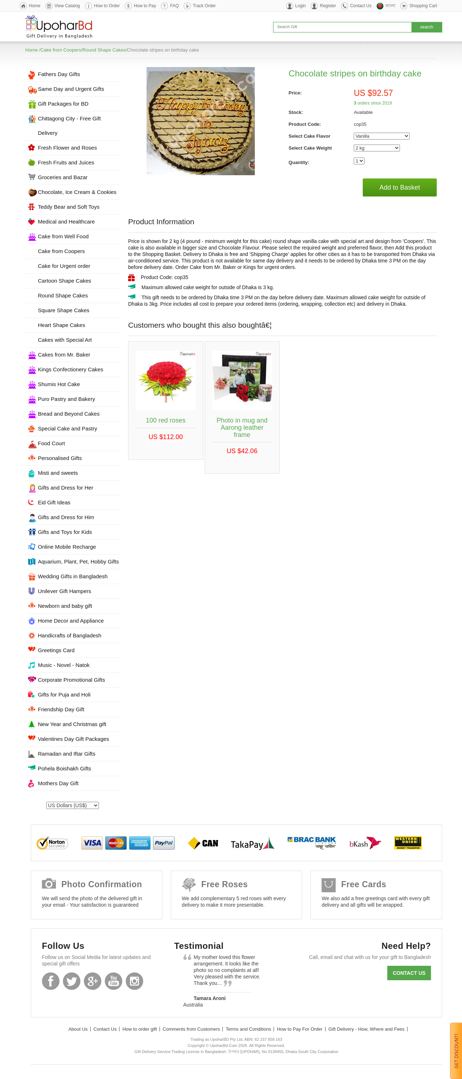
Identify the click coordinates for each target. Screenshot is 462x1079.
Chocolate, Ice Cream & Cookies (77, 192)
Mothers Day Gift (58, 783)
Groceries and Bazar (63, 177)
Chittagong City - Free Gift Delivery (69, 125)
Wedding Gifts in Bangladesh (73, 576)
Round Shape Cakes (104, 50)
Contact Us (360, 5)
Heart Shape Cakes (61, 325)
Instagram (134, 981)
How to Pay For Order (299, 1029)
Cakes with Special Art (65, 340)
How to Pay (145, 5)
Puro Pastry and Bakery (66, 399)
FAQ (174, 5)
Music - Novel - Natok (64, 665)
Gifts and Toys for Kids (65, 532)
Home (34, 5)
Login (300, 5)
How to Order (107, 5)
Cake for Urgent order (64, 266)
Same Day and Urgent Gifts (71, 89)
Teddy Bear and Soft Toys (69, 207)
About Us (77, 1029)
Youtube (113, 981)
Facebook (51, 981)
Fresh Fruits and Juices (66, 162)
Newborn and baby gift (65, 606)
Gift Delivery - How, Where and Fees (366, 1029)
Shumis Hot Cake (59, 384)
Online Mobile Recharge (67, 547)
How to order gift (139, 1029)
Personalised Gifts (60, 458)
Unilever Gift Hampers (64, 591)
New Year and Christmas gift (72, 724)
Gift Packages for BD (63, 104)
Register (328, 5)
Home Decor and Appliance (71, 621)
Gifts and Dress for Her (65, 488)
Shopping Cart (423, 5)
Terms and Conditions (248, 1029)
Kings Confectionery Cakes (70, 369)
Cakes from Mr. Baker (64, 354)
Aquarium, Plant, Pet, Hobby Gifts (78, 561)
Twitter (71, 981)
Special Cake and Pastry (67, 428)
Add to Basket (399, 187)
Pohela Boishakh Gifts (64, 768)
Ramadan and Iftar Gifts (66, 754)
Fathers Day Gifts (59, 74)
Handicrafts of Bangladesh (69, 635)
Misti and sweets (58, 473)
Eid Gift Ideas (54, 502)
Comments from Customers (191, 1029)
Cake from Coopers (60, 50)
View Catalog (67, 5)
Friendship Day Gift (61, 709)
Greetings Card (56, 650)
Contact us (409, 973)
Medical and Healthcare (66, 221)
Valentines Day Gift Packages (73, 739)
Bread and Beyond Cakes (69, 414)
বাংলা (390, 5)
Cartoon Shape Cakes (64, 281)
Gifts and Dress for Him (66, 517)
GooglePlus (92, 981)
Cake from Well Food (63, 236)
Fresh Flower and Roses (67, 148)
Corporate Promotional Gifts (71, 680)
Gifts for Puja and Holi (64, 694)
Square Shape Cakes (64, 310)
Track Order (204, 5)
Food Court (51, 443)
